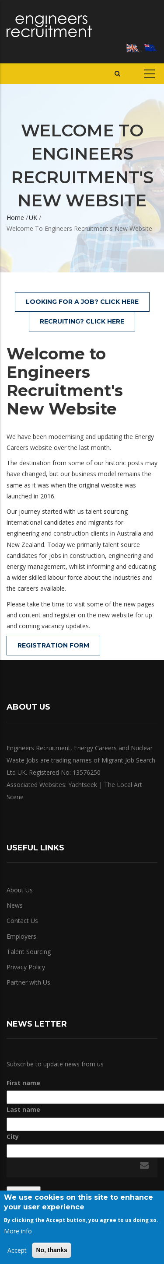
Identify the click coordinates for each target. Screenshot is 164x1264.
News (15, 905)
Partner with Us (28, 982)
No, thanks (51, 1250)
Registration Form (53, 645)
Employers (21, 936)
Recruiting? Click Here (82, 321)
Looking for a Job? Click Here (82, 302)
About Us (20, 890)
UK (33, 217)
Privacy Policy (26, 967)
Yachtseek (82, 784)
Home (15, 217)
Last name (23, 1109)
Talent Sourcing (29, 951)
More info (18, 1231)
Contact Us (22, 920)
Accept (17, 1250)
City (13, 1136)
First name (23, 1083)
